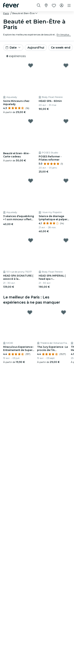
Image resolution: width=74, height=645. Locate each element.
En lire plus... (64, 34)
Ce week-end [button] (60, 47)
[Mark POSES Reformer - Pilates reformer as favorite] (65, 121)
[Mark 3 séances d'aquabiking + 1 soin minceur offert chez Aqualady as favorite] (30, 180)
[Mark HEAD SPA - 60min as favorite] (65, 65)
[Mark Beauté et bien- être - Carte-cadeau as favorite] (30, 121)
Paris (6, 13)
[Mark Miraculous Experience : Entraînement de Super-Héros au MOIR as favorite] (29, 312)
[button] (25, 13)
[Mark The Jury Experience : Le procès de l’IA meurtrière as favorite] (63, 312)
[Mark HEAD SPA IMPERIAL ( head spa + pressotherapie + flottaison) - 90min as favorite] (65, 240)
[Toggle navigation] (69, 5)
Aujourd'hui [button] (35, 47)
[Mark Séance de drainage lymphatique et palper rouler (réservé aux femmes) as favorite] (65, 180)
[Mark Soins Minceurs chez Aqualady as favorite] (30, 65)
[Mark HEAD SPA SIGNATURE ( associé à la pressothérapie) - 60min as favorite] (30, 240)
